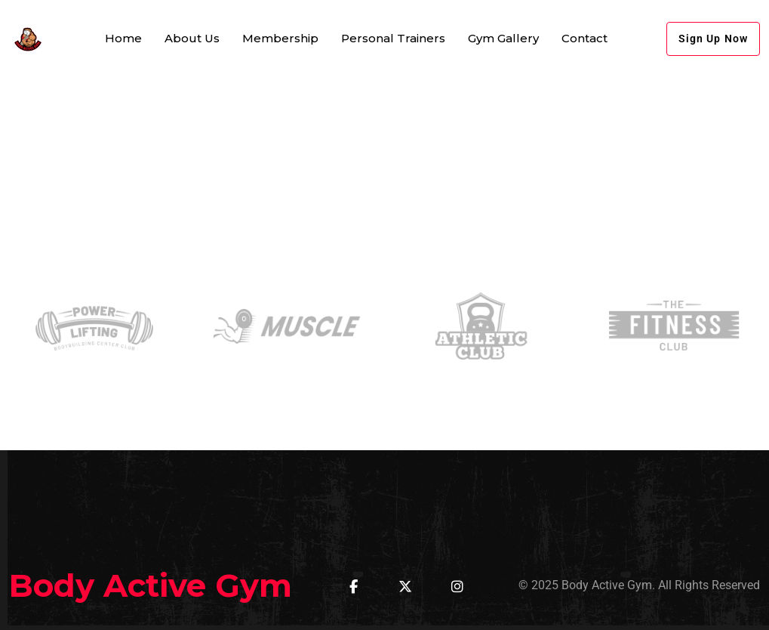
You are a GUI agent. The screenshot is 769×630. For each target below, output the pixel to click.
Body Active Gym (150, 585)
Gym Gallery (503, 38)
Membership (280, 38)
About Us (192, 38)
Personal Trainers (393, 38)
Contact (584, 38)
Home (123, 38)
